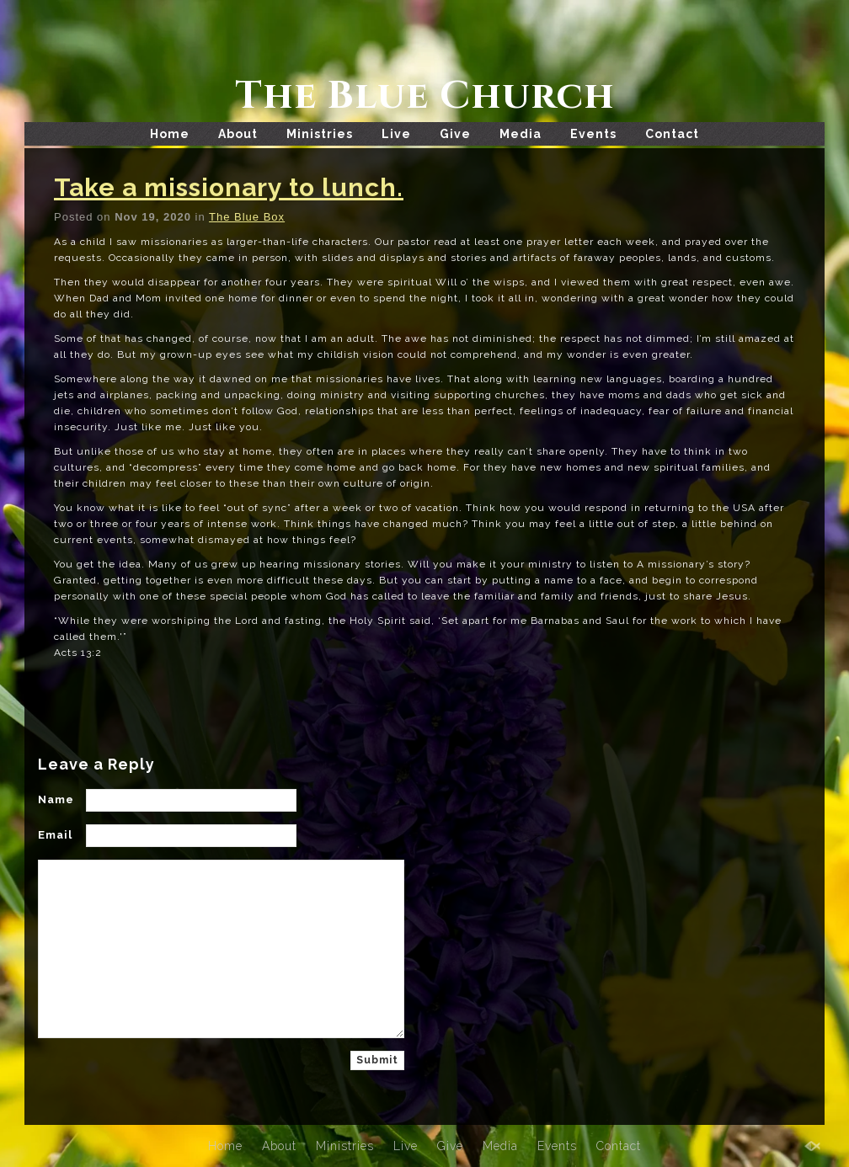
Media (520, 134)
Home (170, 134)
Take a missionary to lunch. (228, 187)
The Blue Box (247, 216)
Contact (672, 134)
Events (593, 134)
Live (396, 134)
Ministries (319, 134)
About (238, 134)
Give (455, 134)
